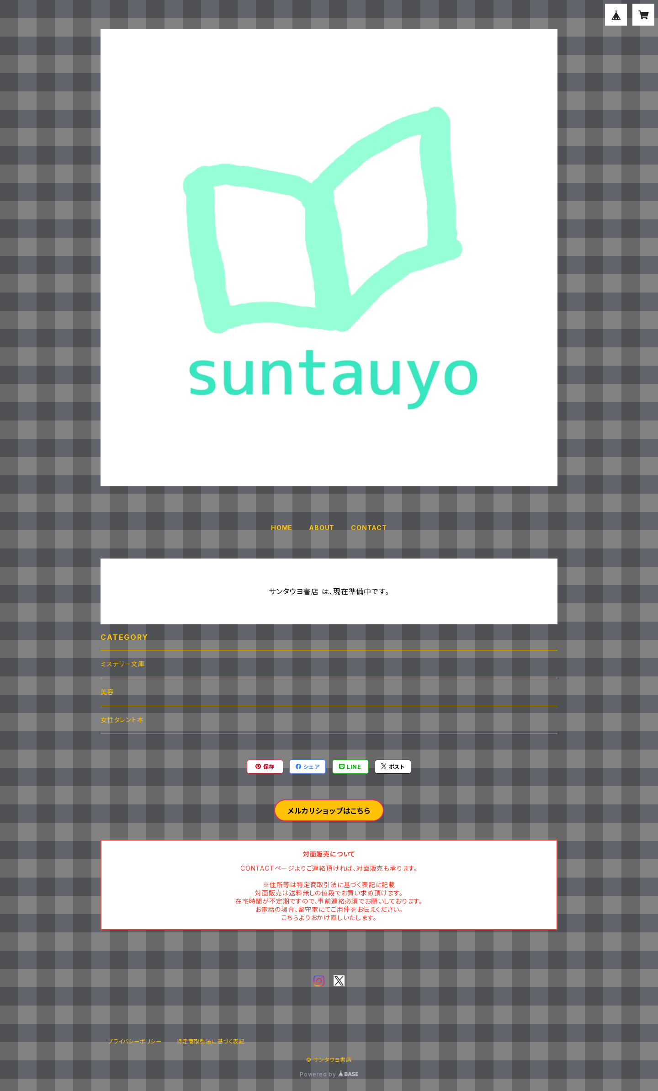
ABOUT (321, 528)
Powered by (329, 1074)
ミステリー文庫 (123, 664)
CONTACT (369, 528)
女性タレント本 (122, 720)
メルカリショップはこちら (329, 810)
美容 (107, 692)
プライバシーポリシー (135, 1041)
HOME (281, 528)
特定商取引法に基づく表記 (210, 1041)
